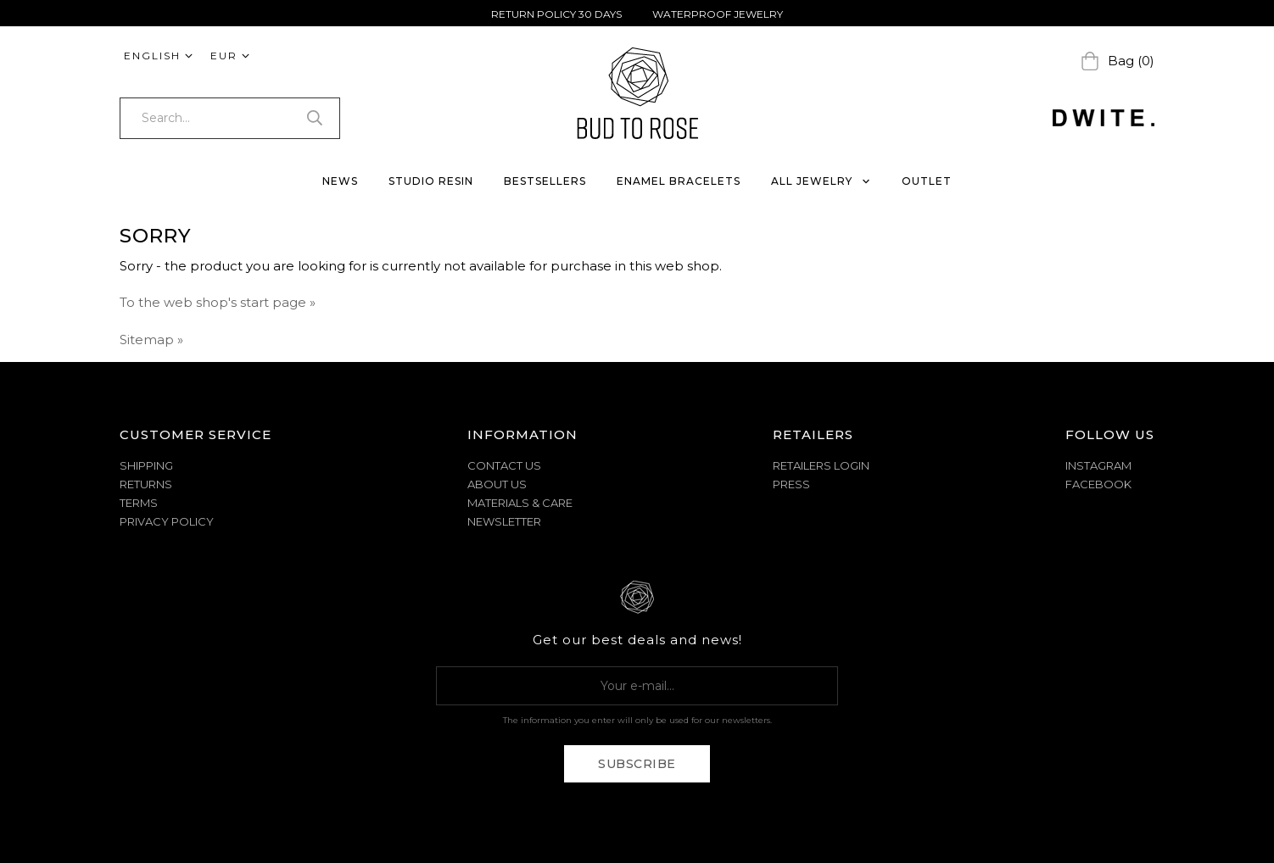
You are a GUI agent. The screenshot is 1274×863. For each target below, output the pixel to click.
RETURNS (146, 484)
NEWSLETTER (504, 521)
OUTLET (927, 181)
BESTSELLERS (545, 181)
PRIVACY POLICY (167, 521)
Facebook (1098, 484)
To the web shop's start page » (218, 302)
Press (791, 484)
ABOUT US (497, 484)
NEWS (340, 181)
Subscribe (637, 763)
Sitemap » (151, 339)
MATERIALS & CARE (520, 502)
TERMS (139, 502)
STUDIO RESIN (430, 181)
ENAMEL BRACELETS (678, 181)
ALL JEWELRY (821, 181)
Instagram (1098, 465)
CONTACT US (504, 465)
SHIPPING (146, 465)
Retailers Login (821, 465)
